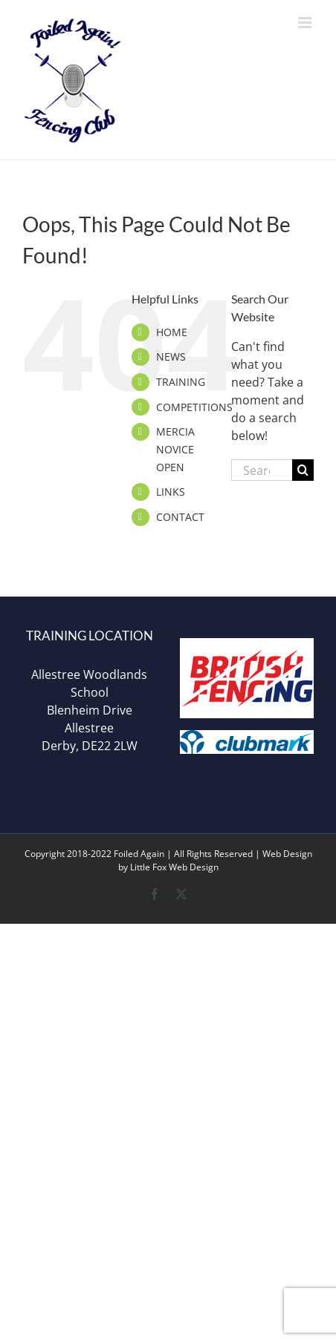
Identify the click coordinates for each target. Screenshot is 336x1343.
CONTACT (180, 517)
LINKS (170, 492)
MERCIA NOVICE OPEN (175, 449)
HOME (171, 332)
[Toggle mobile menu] (306, 22)
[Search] (303, 470)
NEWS (171, 356)
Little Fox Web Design (174, 867)
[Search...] (261, 470)
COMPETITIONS (194, 407)
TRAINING (180, 382)
